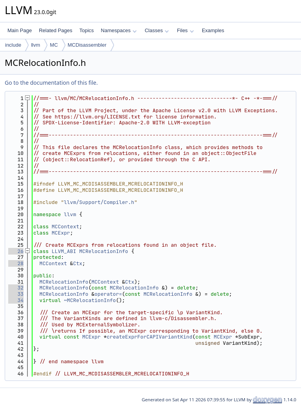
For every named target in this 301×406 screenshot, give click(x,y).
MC (54, 45)
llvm (35, 45)
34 (16, 300)
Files (185, 30)
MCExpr (61, 232)
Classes (157, 30)
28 (16, 263)
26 (16, 251)
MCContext (65, 226)
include (13, 45)
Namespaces (118, 30)
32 (16, 287)
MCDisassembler (87, 45)
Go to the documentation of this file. (51, 82)
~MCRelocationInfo (90, 300)
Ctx (77, 263)
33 (16, 294)
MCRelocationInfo (103, 251)
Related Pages (55, 30)
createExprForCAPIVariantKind (149, 336)
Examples (213, 30)
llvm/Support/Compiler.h (99, 202)
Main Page (19, 30)
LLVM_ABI (64, 251)
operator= (108, 294)
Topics (86, 30)
